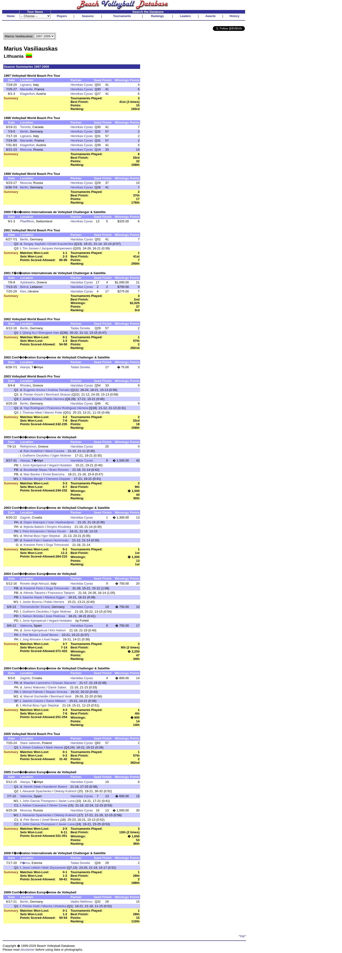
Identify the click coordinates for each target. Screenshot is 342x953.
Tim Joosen (31, 248)
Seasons (88, 16)
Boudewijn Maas (35, 470)
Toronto (25, 127)
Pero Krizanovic (34, 531)
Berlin (24, 131)
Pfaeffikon (27, 221)
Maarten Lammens (37, 683)
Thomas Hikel (32, 412)
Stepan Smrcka (56, 692)
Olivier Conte (58, 805)
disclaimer (27, 949)
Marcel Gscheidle (36, 696)
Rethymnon (28, 446)
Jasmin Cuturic (33, 701)
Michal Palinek (33, 692)
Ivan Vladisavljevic (61, 522)
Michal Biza (32, 536)
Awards (210, 16)
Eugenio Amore (34, 390)
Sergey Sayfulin (35, 244)
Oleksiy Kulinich (65, 791)
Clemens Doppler (58, 479)
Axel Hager (51, 639)
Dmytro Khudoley (59, 527)
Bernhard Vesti (61, 696)
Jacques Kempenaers (56, 248)
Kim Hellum (58, 630)
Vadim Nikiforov (81, 901)
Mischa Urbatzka (54, 906)
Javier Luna (66, 801)
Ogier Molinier (61, 455)
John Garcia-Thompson (39, 801)
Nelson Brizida (33, 616)
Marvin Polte (53, 412)
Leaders (185, 16)
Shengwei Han (48, 332)
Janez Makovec (35, 687)
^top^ (242, 936)
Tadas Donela (80, 328)
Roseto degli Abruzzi (34, 583)
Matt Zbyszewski (54, 867)
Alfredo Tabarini (34, 593)
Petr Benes (30, 635)
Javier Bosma (32, 399)
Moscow (25, 149)
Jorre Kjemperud (34, 465)
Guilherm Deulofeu (36, 455)
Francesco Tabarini (61, 593)
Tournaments (122, 16)
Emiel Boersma (53, 474)
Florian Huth (31, 906)
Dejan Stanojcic (35, 522)
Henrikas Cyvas (82, 84)
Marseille (26, 89)
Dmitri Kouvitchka (60, 244)
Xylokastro (27, 282)
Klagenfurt (27, 93)
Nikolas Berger (33, 479)
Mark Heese (54, 747)
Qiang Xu (29, 332)
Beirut (24, 287)
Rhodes (25, 385)
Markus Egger (55, 597)
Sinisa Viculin (56, 531)
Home (10, 16)
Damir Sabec (57, 687)
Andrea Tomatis (59, 390)
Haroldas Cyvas (82, 239)
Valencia (26, 625)
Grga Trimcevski (57, 545)
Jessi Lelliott (31, 867)
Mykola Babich (34, 527)
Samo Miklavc (56, 701)
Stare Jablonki (30, 743)
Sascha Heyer (33, 597)
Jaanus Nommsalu (56, 540)
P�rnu (25, 863)
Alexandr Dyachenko (37, 791)
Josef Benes (49, 635)
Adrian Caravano (34, 805)
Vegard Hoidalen (60, 465)
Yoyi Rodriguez (34, 408)
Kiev (23, 291)
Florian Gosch (33, 394)
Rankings (157, 16)
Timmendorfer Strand (35, 607)
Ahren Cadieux (32, 747)
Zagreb (25, 517)
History (234, 16)
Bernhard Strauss (58, 394)
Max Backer (32, 474)
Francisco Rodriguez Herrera (67, 408)
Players (62, 16)
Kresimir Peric (33, 545)
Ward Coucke (54, 451)
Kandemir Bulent (55, 786)
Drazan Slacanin (64, 683)
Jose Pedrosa (55, 616)
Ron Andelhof (33, 451)
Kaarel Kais (32, 540)
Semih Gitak (32, 786)
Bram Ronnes (59, 470)
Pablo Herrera (54, 399)
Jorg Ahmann (32, 639)
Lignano (25, 84)
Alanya (25, 367)
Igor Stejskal (51, 536)
